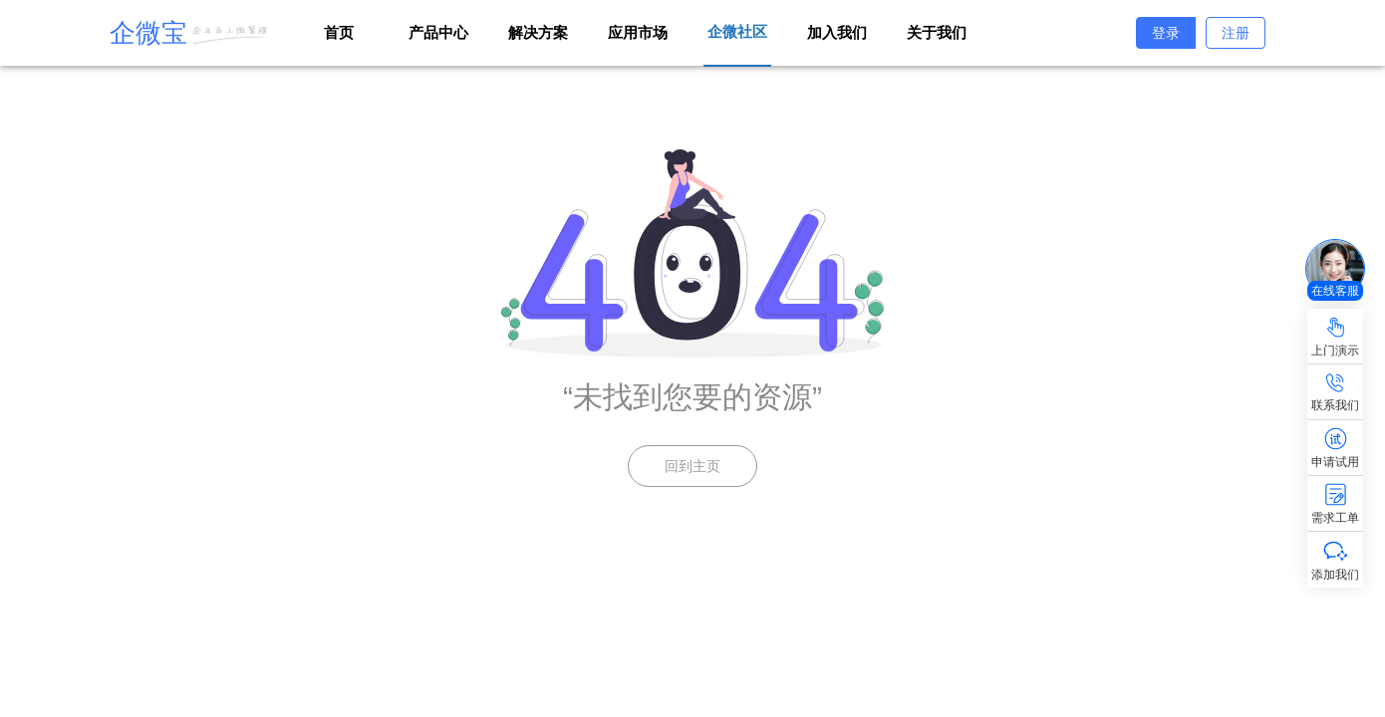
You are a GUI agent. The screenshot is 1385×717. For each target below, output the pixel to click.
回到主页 (692, 466)
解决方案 (538, 32)
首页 (339, 32)
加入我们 (837, 32)
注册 (1235, 33)
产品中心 (438, 32)
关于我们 (937, 32)
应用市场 (638, 32)
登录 (1166, 33)
